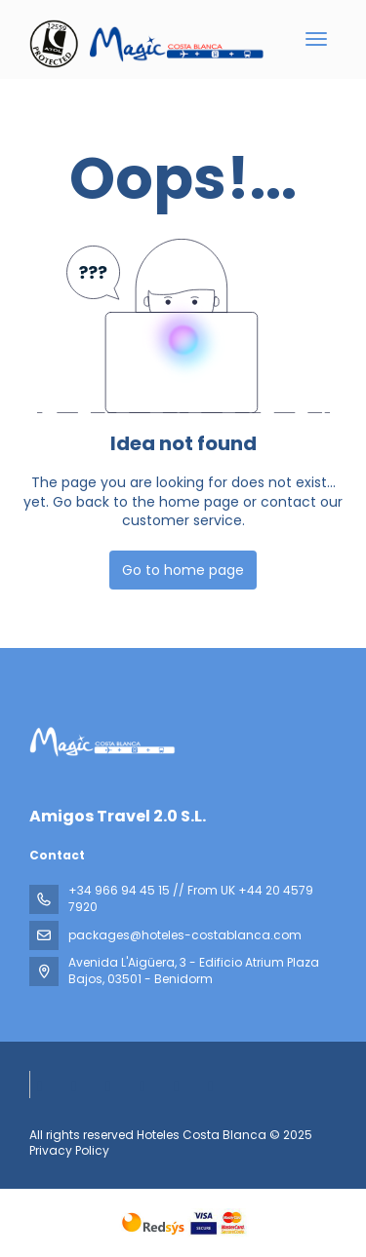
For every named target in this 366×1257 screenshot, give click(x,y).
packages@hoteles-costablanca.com (185, 935)
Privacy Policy (69, 1150)
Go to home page (183, 570)
